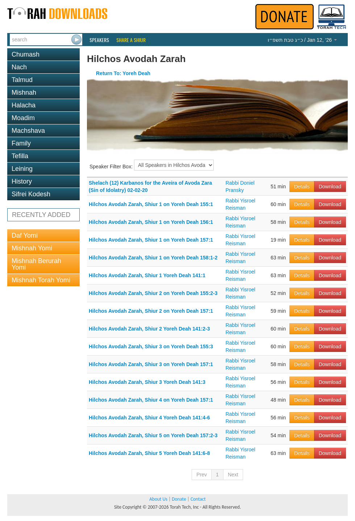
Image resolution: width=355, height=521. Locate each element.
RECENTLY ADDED (41, 214)
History (22, 181)
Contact (198, 499)
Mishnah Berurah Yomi (36, 264)
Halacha (24, 105)
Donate (179, 499)
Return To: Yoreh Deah (123, 73)
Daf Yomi (25, 235)
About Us (158, 499)
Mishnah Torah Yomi (41, 280)
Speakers (99, 40)
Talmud (22, 79)
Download (330, 186)
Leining (22, 168)
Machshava (28, 130)
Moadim (23, 118)
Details (302, 186)
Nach (19, 67)
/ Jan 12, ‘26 (302, 40)
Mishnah (24, 92)
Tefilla (20, 156)
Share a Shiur (131, 40)
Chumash (25, 54)
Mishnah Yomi (32, 248)
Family (21, 143)
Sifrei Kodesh (31, 194)
